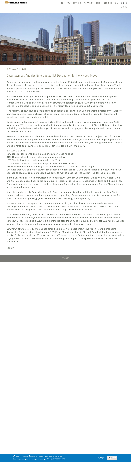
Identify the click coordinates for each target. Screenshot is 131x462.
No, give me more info (56, 459)
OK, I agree (101, 458)
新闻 (98, 2)
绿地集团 (65, 258)
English (124, 7)
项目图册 (107, 2)
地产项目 (77, 2)
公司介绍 (65, 2)
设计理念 (89, 2)
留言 (116, 2)
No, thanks (112, 458)
